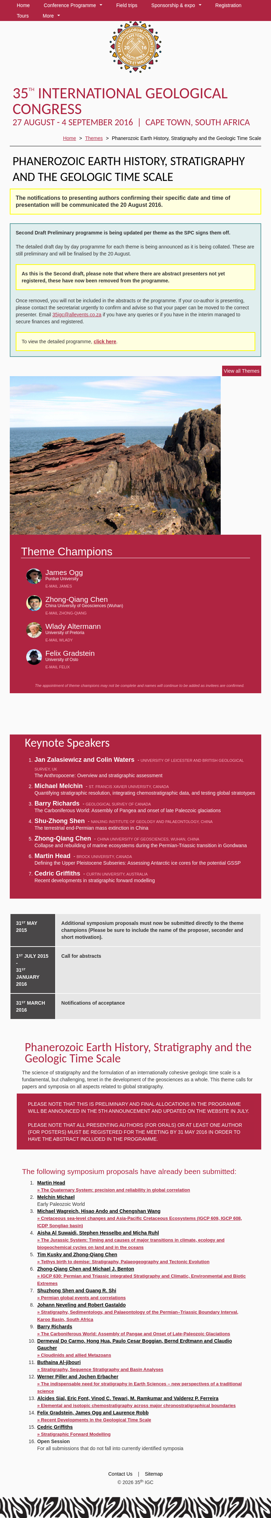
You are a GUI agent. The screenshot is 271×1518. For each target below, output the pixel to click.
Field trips (127, 5)
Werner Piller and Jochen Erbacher (77, 1376)
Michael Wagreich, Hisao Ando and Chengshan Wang (98, 1211)
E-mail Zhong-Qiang (66, 613)
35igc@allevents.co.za (76, 314)
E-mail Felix (57, 667)
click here (105, 341)
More (53, 17)
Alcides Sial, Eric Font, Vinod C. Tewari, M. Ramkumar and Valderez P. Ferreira (127, 1398)
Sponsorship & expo (177, 6)
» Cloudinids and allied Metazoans (74, 1355)
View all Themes (241, 371)
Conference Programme (74, 6)
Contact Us (120, 1474)
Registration (228, 5)
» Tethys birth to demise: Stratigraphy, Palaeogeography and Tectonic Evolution (123, 1261)
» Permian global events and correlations (81, 1297)
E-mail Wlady (59, 640)
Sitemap (154, 1474)
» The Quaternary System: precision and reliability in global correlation (113, 1190)
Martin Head (51, 1183)
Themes (94, 138)
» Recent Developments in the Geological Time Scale (94, 1419)
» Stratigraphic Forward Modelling (73, 1434)
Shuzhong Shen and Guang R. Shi (76, 1290)
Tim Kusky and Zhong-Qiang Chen (77, 1254)
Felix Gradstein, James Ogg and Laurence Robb (92, 1412)
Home (23, 5)
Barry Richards (54, 1326)
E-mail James (58, 586)
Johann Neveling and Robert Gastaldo (81, 1305)
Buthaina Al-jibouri (59, 1362)
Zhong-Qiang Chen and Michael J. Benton (85, 1269)
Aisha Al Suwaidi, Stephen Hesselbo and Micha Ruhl (98, 1233)
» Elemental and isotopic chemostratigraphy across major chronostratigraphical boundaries (136, 1405)
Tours (23, 16)
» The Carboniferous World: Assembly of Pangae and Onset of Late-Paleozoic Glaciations (133, 1333)
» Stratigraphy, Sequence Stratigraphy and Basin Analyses (100, 1369)
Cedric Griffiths (55, 1427)
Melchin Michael (55, 1197)
